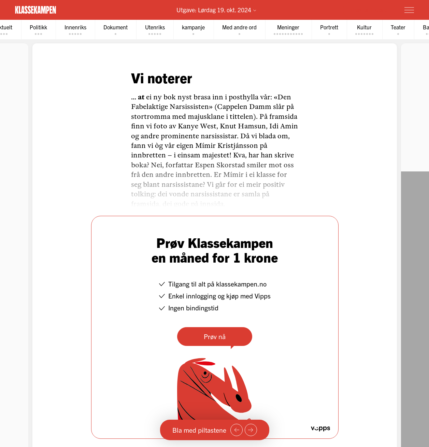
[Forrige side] (236, 430)
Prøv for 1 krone (369, 9)
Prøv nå (215, 336)
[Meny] (409, 10)
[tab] (40, 29)
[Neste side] (251, 430)
